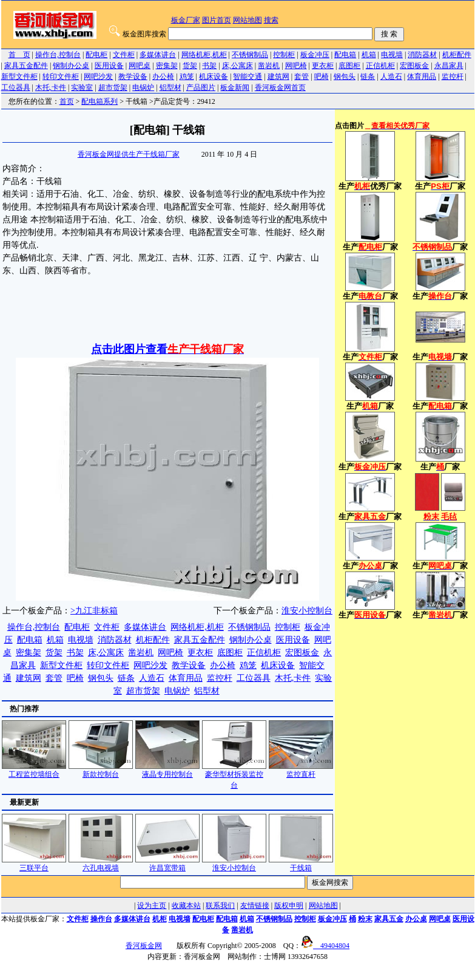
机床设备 (213, 76)
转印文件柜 (60, 76)
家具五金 (388, 919)
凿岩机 (269, 65)
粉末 (365, 919)
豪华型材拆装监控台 (234, 776)
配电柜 (96, 54)
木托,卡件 (50, 87)
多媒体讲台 (158, 54)
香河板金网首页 (280, 87)
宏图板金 (414, 65)
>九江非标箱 (94, 610)
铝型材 (170, 87)
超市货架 (112, 87)
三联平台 (34, 864)
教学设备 (132, 76)
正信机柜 (380, 65)
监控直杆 (301, 770)
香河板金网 (144, 945)
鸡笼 (187, 76)
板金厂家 (185, 20)
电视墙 (392, 54)
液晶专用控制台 (167, 770)
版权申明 (288, 905)
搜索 (271, 20)
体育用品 (421, 76)
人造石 (391, 76)
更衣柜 (323, 65)
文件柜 (124, 54)
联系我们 (220, 905)
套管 (301, 76)
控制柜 (284, 54)
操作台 (101, 919)
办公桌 (416, 919)
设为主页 (151, 905)
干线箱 (301, 864)
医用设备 (109, 65)
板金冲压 (314, 54)
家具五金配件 (26, 65)
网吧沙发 (98, 76)
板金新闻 (234, 87)
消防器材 (422, 54)
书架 (209, 65)
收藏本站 (186, 905)
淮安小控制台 (306, 610)
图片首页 (216, 20)
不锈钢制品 (250, 54)
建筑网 (278, 76)
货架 (190, 65)
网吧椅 (296, 65)
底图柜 (349, 65)
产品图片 (200, 87)
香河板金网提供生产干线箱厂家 (129, 154)
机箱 (369, 54)
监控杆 (452, 76)
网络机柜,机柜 (204, 54)
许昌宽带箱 (167, 864)
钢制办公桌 (71, 65)
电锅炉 (143, 87)
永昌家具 (448, 65)
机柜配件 (456, 54)
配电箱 (345, 54)
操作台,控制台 (58, 54)
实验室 (82, 87)
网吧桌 (139, 65)
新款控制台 (101, 770)
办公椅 (163, 76)
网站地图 (247, 20)
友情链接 (254, 905)
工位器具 (15, 87)
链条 (367, 76)
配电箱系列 (99, 101)
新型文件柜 (19, 76)
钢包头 (344, 76)
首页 (66, 101)
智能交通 (247, 76)
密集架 (167, 65)
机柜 (159, 919)
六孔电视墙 (101, 864)
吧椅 (321, 76)
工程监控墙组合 (34, 770)
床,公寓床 (237, 65)
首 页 (19, 54)
